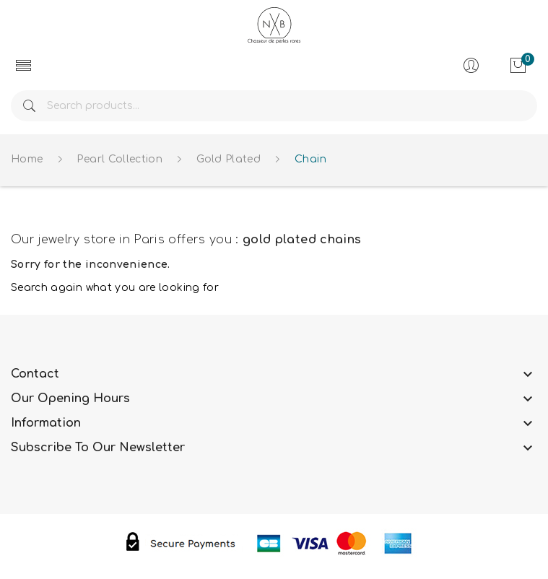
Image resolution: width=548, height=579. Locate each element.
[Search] (274, 105)
